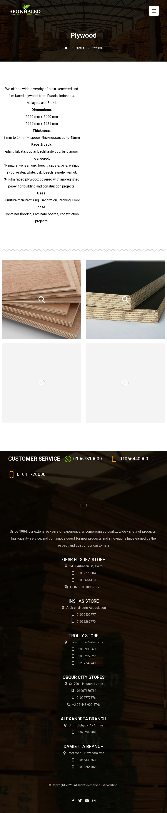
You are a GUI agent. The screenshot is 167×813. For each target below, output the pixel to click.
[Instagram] (93, 800)
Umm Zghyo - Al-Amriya (84, 725)
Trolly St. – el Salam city (83, 642)
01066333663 (84, 649)
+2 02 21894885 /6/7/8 (83, 587)
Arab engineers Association (83, 608)
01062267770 (84, 622)
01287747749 (84, 663)
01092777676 (84, 698)
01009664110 (84, 580)
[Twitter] (80, 800)
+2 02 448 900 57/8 (83, 705)
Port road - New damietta (83, 753)
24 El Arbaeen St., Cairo (83, 566)
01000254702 (84, 767)
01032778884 (84, 573)
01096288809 (84, 732)
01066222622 (84, 656)
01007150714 (83, 691)
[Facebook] (73, 800)
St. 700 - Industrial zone (83, 684)
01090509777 (84, 615)
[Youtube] (87, 800)
